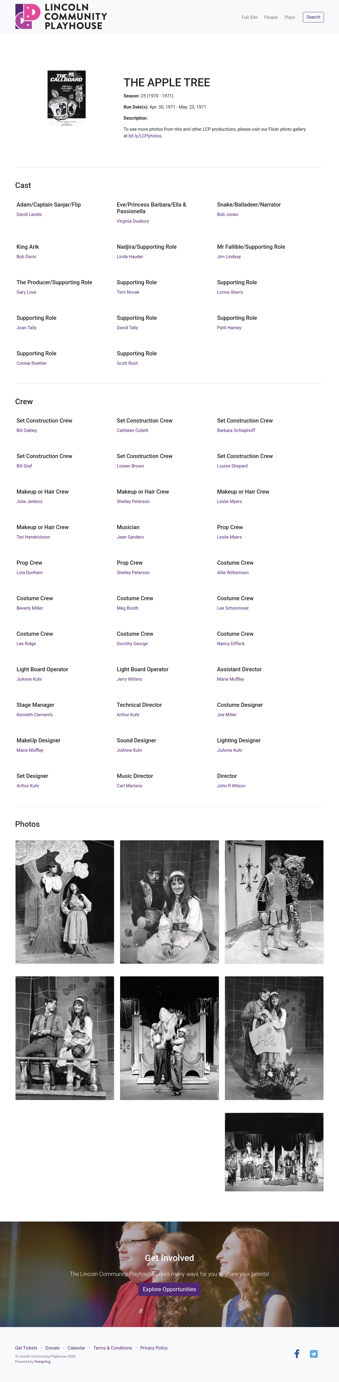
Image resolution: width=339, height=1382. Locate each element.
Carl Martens (129, 785)
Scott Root (127, 363)
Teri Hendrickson (33, 537)
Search (313, 17)
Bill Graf (24, 466)
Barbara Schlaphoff (236, 430)
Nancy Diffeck (231, 643)
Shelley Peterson (133, 501)
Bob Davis (26, 256)
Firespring (42, 1362)
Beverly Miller (30, 608)
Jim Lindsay (229, 256)
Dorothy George (132, 643)
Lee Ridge (26, 643)
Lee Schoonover (233, 608)
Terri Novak (128, 292)
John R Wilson (231, 785)
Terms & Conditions (112, 1348)
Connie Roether (32, 363)
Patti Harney (229, 327)
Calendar (76, 1348)
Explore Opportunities (169, 1289)
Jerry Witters (129, 679)
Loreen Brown (130, 466)
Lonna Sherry (230, 292)
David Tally (127, 327)
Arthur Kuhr (128, 714)
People (271, 17)
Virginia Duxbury (133, 221)
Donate (52, 1348)
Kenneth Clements (35, 714)
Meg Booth (127, 608)
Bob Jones (227, 214)
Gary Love (26, 292)
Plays (289, 17)
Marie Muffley (230, 679)
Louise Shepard (232, 466)
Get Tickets (26, 1348)
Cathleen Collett (132, 430)
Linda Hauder (130, 256)
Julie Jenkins (30, 501)
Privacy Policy (154, 1348)
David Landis (29, 214)
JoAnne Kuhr (29, 679)
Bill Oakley (27, 430)
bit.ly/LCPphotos (144, 136)
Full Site (250, 17)
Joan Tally (27, 327)
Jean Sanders (130, 537)
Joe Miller (227, 714)
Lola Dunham (30, 572)
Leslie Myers (229, 501)
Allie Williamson (233, 572)
